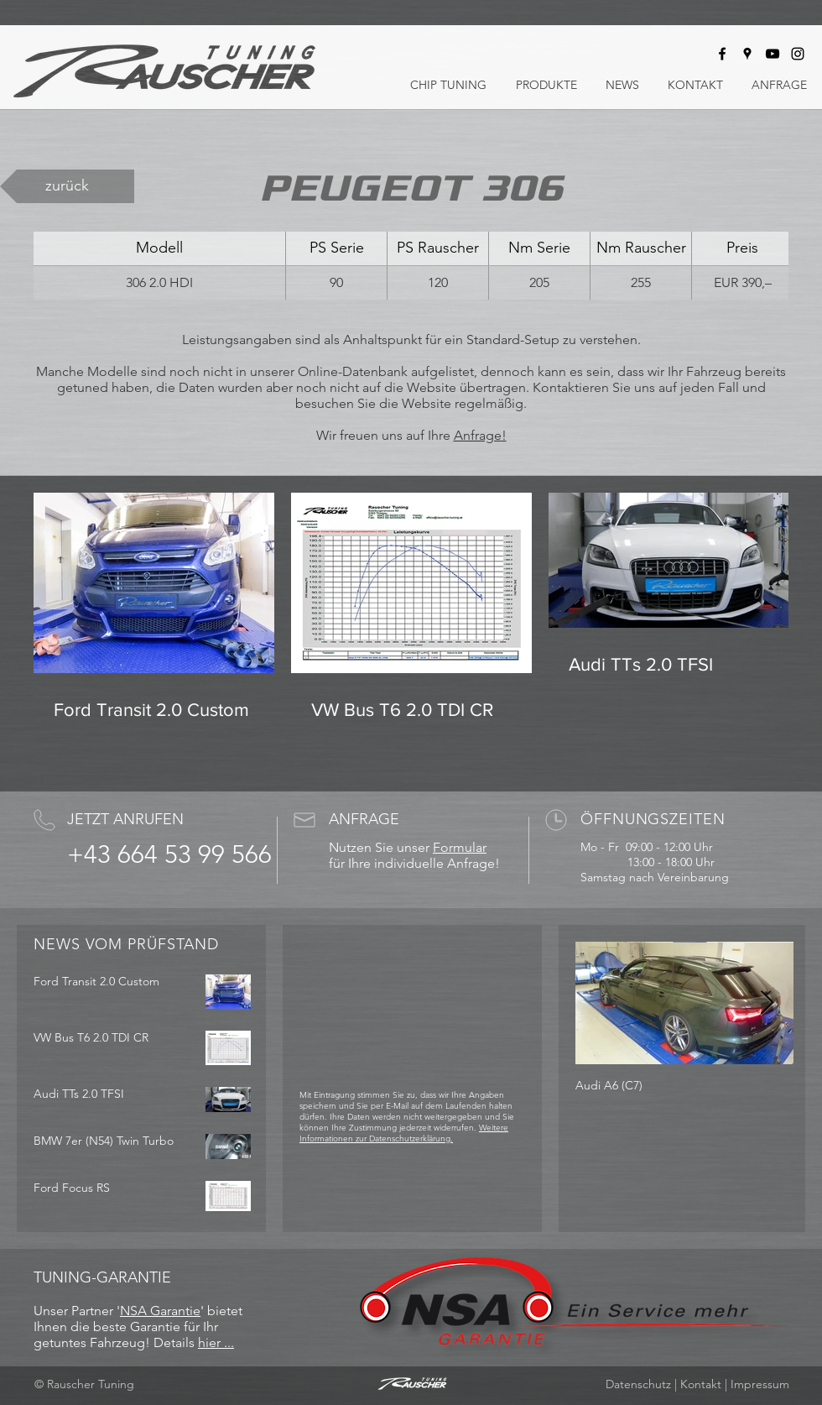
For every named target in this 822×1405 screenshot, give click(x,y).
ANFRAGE (364, 819)
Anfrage (478, 435)
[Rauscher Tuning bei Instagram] (797, 53)
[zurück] (67, 186)
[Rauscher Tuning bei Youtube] (772, 53)
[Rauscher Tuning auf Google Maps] (747, 53)
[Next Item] (766, 1003)
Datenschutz (638, 1384)
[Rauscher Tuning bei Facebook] (722, 53)
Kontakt (700, 1384)
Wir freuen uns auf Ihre (385, 435)
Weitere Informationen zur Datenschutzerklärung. (403, 1133)
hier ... (216, 1342)
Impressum (760, 1384)
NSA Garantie (160, 1311)
